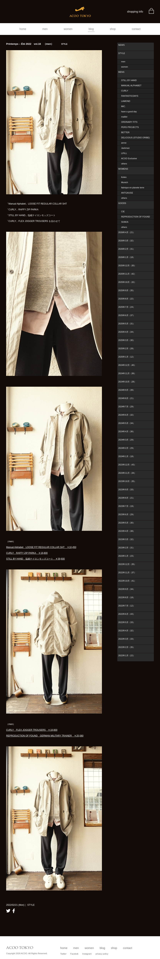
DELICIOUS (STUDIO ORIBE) (135, 137)
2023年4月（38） (126, 531)
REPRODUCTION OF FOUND (135, 217)
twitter (8, 911)
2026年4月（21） (126, 232)
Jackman (125, 148)
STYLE (121, 53)
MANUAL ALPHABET (131, 85)
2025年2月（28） (126, 348)
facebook (13, 911)
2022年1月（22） (126, 655)
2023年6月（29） (126, 514)
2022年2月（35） (126, 647)
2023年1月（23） (126, 556)
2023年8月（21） (126, 498)
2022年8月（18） (126, 597)
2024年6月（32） (126, 415)
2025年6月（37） (126, 315)
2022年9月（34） (126, 589)
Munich (124, 182)
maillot (124, 117)
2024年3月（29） (126, 440)
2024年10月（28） (127, 382)
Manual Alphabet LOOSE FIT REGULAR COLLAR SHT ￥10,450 (41, 547)
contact (136, 28)
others (124, 163)
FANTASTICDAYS (129, 96)
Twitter (63, 954)
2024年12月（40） (127, 365)
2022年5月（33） (126, 622)
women (68, 28)
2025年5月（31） (126, 323)
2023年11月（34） (127, 473)
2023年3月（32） (126, 539)
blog (91, 28)
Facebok (74, 954)
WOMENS (123, 169)
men (45, 28)
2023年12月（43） (127, 464)
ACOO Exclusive (129, 158)
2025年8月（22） (126, 299)
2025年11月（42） (127, 274)
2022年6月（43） (126, 614)
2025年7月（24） (126, 307)
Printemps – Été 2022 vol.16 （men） (37, 43)
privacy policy (102, 954)
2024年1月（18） (126, 456)
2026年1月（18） (126, 257)
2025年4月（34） (126, 332)
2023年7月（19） (126, 506)
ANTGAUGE (127, 193)
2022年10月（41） (127, 581)
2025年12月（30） (127, 265)
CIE (123, 211)
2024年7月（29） (126, 406)
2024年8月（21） (126, 398)
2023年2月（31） (126, 547)
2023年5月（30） (126, 523)
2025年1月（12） (126, 357)
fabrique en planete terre (132, 187)
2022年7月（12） (126, 606)
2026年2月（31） (126, 249)
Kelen (124, 177)
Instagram (87, 954)
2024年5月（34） (126, 423)
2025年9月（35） (126, 290)
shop (113, 28)
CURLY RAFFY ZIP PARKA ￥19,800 (27, 553)
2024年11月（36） (127, 373)
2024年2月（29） (126, 448)
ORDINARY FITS (129, 122)
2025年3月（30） (126, 340)
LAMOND (125, 101)
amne (124, 143)
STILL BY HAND (129, 80)
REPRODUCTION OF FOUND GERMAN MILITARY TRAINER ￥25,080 (44, 735)
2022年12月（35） (127, 564)
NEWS (121, 45)
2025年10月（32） (127, 282)
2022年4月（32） (126, 630)
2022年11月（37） (127, 572)
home (22, 28)
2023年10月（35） (127, 481)
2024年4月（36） (126, 431)
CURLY (124, 91)
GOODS (122, 203)
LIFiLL (124, 153)
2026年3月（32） (126, 240)
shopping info (135, 11)
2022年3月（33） (126, 639)
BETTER (125, 132)
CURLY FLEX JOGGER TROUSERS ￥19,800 (31, 730)
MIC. (123, 106)
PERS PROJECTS (130, 127)
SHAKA (124, 222)
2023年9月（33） (126, 489)
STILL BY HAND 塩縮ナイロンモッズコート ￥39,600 (35, 558)
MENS (121, 72)
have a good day (129, 111)
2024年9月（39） (126, 390)
